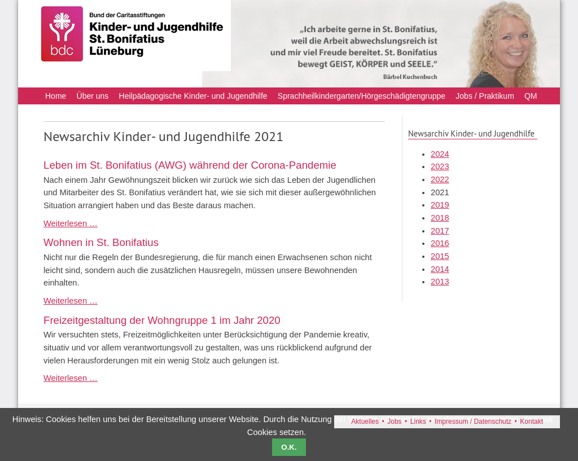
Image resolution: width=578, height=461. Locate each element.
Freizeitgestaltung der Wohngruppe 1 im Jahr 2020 (162, 320)
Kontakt (531, 421)
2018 (440, 217)
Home (55, 96)
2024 (440, 154)
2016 (440, 243)
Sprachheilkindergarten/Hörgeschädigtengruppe (361, 96)
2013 (440, 281)
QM (530, 96)
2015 (440, 256)
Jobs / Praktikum (485, 96)
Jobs (394, 421)
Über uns (93, 96)
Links (418, 421)
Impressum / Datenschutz (473, 421)
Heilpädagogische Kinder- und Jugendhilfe (193, 96)
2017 (440, 230)
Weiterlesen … (70, 223)
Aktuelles (365, 421)
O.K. (288, 447)
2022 (440, 179)
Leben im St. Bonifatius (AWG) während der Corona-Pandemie (189, 165)
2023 (440, 166)
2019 (440, 204)
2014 (440, 269)
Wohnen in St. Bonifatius (101, 242)
